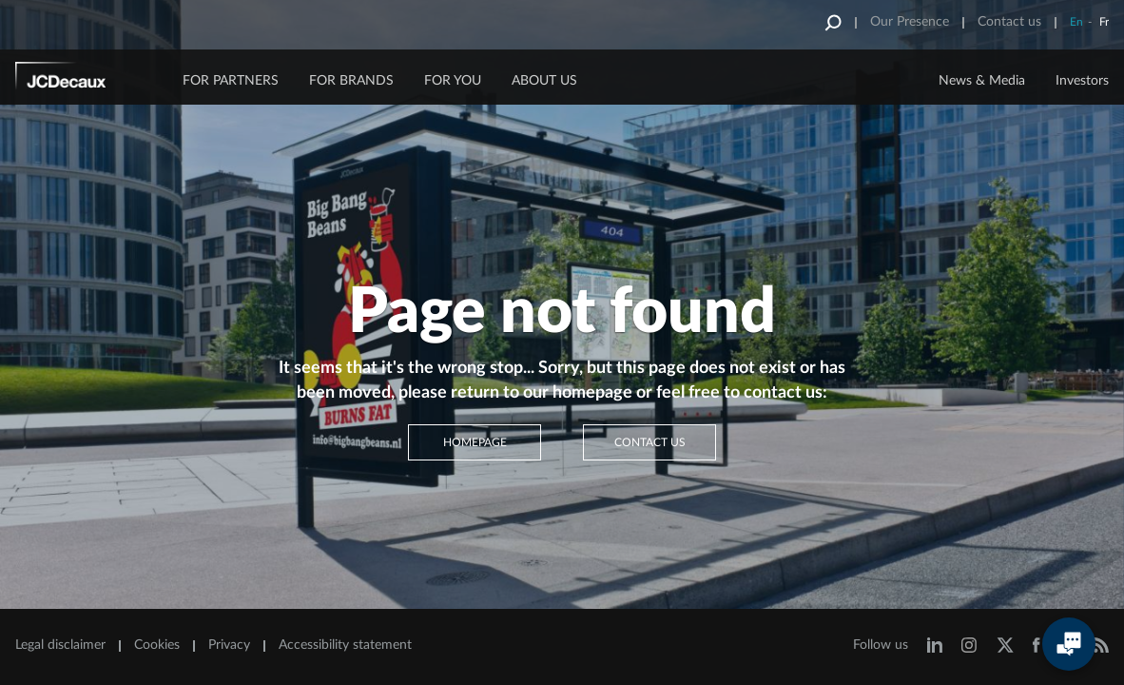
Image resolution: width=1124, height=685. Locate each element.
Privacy (229, 645)
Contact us (1009, 22)
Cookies (157, 645)
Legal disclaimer (60, 645)
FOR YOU (452, 81)
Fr (1104, 22)
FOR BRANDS (351, 81)
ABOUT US (544, 81)
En (1076, 22)
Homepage (475, 442)
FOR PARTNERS (231, 81)
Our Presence (909, 22)
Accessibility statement (345, 645)
